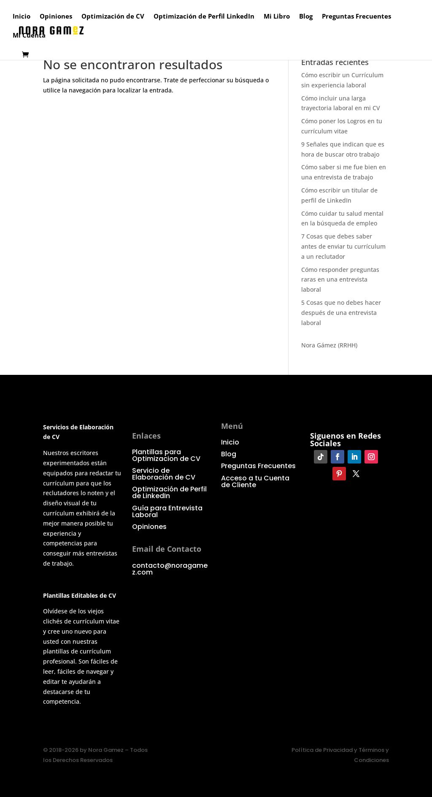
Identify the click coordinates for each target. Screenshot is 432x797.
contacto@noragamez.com (170, 569)
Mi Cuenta (29, 35)
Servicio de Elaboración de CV (163, 474)
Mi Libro (277, 16)
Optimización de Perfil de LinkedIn (169, 492)
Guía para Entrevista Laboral (167, 511)
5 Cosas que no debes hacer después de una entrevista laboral (341, 312)
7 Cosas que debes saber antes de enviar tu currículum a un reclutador (343, 246)
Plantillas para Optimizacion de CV (166, 455)
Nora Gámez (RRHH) (329, 345)
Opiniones (56, 16)
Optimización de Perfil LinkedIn (204, 16)
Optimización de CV (112, 16)
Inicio (21, 16)
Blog (306, 16)
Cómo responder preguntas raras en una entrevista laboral (340, 280)
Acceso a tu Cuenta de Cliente (255, 481)
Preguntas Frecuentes (356, 16)
